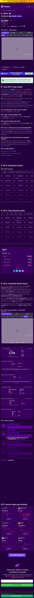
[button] (29, 6)
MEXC (21, 103)
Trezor (28, 106)
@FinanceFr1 (9, 311)
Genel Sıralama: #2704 (4, 16)
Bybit (14, 103)
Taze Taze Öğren (17, 585)
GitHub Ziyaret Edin (28, 398)
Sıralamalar (10, 10)
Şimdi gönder (16, 382)
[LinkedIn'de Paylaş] (17, 271)
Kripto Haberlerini (9, 151)
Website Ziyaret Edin (28, 387)
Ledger (24, 106)
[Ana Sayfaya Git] (2, 10)
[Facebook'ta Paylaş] (14, 271)
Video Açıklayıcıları (13, 153)
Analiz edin (9, 518)
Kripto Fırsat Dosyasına (23, 131)
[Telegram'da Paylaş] (20, 271)
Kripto (5, 10)
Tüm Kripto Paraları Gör (17, 555)
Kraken (17, 103)
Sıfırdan (6, 155)
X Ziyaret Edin (29, 348)
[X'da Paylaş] (11, 271)
